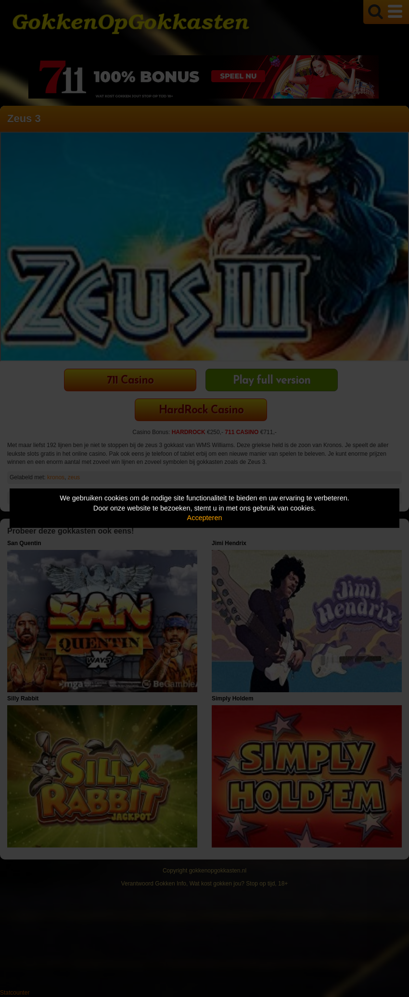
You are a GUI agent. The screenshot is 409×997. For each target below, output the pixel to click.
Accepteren (204, 518)
